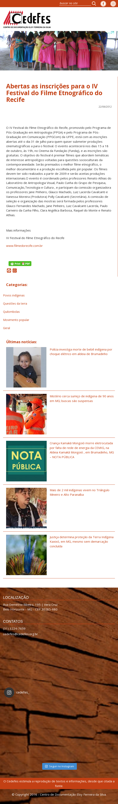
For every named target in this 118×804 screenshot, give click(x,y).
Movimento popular (16, 320)
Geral (6, 328)
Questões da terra (15, 303)
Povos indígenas (14, 295)
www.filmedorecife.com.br (24, 246)
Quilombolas (11, 312)
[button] (95, 3)
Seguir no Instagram (59, 766)
